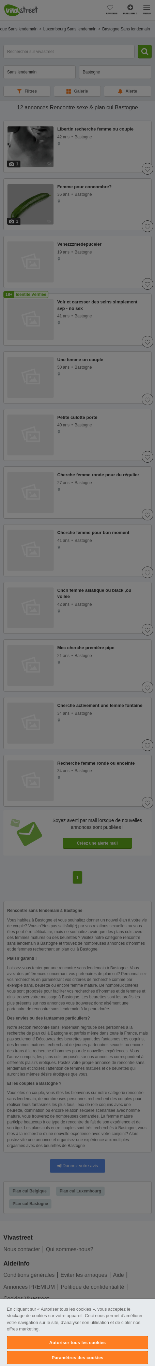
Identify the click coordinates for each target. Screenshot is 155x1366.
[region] (77, 1332)
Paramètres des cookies (78, 1357)
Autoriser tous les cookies (77, 1342)
